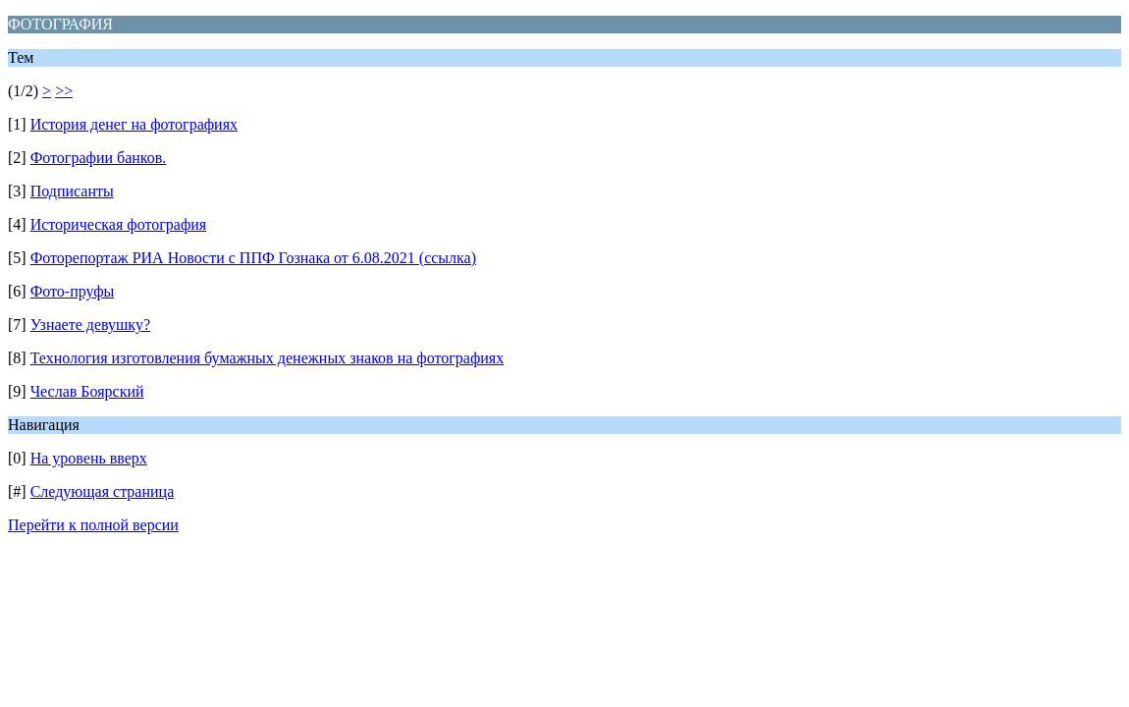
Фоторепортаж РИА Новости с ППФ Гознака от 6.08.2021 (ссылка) (253, 257)
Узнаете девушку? (90, 324)
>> (64, 90)
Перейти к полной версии (93, 525)
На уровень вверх (88, 458)
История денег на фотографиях (134, 124)
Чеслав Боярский (87, 391)
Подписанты (72, 191)
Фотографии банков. (98, 157)
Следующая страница (102, 491)
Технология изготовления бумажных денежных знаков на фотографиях (267, 358)
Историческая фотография (118, 224)
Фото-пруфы (72, 291)
